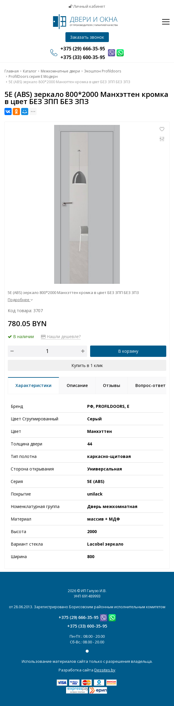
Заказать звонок (87, 37)
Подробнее (20, 299)
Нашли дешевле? (61, 336)
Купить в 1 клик (87, 365)
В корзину (128, 351)
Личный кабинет (87, 6)
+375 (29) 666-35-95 (78, 617)
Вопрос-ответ (150, 385)
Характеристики (33, 385)
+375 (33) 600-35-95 (87, 626)
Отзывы (111, 385)
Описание (77, 385)
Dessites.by (104, 670)
